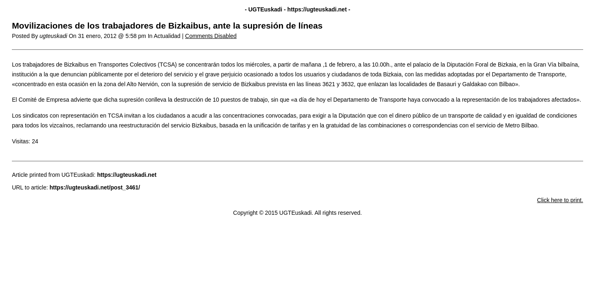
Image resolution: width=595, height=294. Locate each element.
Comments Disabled (210, 36)
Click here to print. (560, 200)
